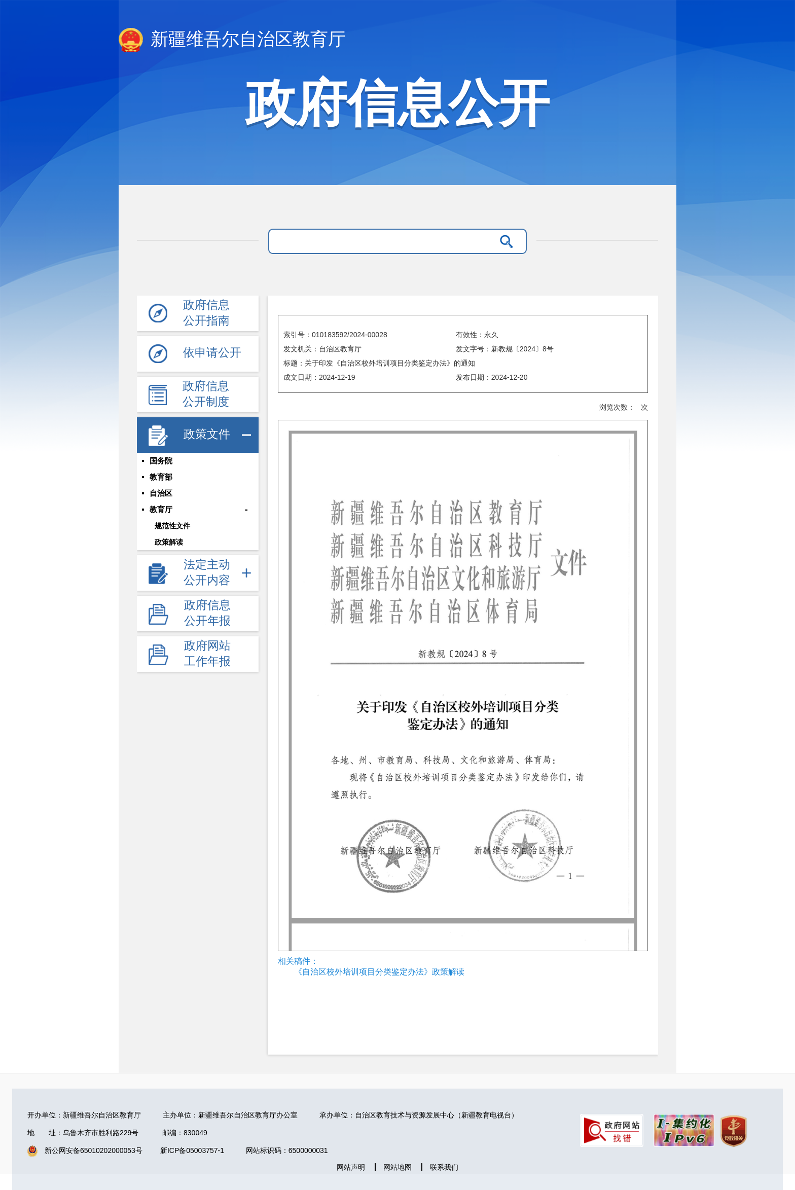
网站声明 (351, 1167)
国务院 (161, 461)
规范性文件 (172, 526)
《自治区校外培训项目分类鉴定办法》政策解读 (379, 971)
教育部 (161, 477)
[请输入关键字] (384, 241)
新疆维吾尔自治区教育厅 (232, 40)
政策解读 (169, 542)
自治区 (161, 493)
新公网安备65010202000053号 (93, 1150)
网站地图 (397, 1167)
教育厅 (161, 510)
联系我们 (444, 1167)
